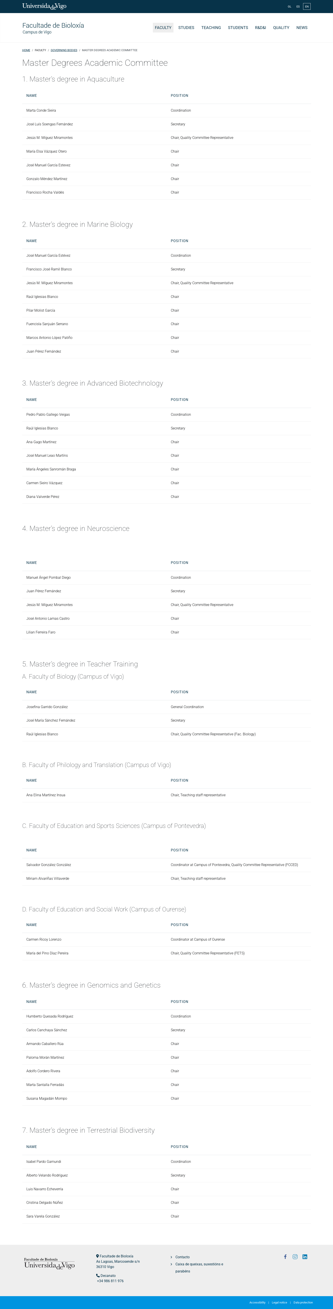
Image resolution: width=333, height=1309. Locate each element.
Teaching (211, 27)
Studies (186, 27)
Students (238, 27)
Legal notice (279, 1302)
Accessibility (257, 1302)
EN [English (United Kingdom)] (307, 6)
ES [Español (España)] (298, 6)
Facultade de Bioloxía (116, 1256)
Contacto (182, 1257)
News (302, 27)
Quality (281, 27)
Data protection (303, 1302)
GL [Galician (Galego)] (289, 6)
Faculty (163, 27)
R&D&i (260, 27)
